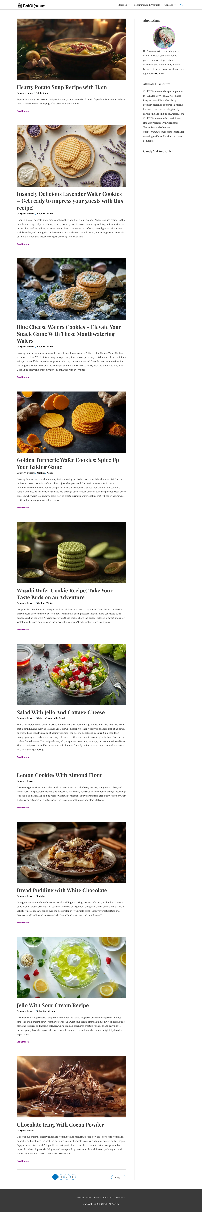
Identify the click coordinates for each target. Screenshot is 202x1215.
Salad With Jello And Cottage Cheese (63, 715)
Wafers (50, 215)
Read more (159, 75)
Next (118, 1180)
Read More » (23, 113)
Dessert (31, 215)
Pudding (42, 899)
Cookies (42, 215)
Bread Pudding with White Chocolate (64, 893)
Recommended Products (147, 5)
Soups (30, 95)
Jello (57, 721)
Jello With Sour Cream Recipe (55, 1008)
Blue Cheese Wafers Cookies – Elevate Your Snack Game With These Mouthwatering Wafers (65, 336)
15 (73, 1180)
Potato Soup (42, 95)
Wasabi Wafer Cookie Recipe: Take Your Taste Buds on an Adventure (68, 596)
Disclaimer (121, 1200)
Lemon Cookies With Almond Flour (62, 778)
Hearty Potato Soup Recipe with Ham (64, 89)
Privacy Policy (83, 1200)
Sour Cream (49, 1014)
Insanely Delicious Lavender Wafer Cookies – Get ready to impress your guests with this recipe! (63, 202)
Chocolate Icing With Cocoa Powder (63, 1127)
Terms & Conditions (102, 1200)
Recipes (122, 5)
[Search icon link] (181, 5)
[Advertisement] (164, 204)
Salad (63, 721)
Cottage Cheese (46, 721)
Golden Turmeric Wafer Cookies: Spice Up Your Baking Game (71, 466)
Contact (168, 5)
